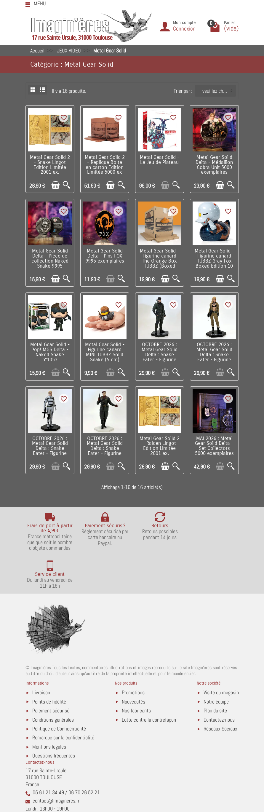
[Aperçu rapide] (67, 185)
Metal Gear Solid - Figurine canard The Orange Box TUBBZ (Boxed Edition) (159, 261)
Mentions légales (49, 709)
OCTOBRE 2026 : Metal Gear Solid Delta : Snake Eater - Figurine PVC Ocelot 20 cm (104, 448)
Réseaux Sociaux (220, 691)
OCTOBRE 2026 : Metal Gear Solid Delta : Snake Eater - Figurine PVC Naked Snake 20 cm (159, 357)
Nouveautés (133, 664)
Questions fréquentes (53, 718)
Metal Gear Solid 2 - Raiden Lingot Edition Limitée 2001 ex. (160, 446)
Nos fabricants (136, 672)
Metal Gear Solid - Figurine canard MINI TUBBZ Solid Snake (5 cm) (104, 352)
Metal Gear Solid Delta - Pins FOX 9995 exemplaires (104, 256)
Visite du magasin (221, 654)
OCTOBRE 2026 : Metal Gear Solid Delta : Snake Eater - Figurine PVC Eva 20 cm (214, 354)
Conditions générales (53, 681)
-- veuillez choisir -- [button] (217, 90)
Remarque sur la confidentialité (63, 699)
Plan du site (215, 672)
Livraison (41, 654)
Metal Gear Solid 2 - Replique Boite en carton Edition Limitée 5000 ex (105, 164)
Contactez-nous (219, 681)
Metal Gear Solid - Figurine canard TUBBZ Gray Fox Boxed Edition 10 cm (214, 261)
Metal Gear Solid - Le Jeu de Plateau (159, 159)
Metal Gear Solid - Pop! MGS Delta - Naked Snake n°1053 (50, 352)
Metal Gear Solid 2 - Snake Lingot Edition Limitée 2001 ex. (50, 164)
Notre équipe (216, 664)
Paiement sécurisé (50, 672)
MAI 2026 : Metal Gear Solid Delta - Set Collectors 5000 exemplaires (214, 446)
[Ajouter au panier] (55, 185)
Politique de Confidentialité (59, 691)
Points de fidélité (49, 664)
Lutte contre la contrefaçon (149, 681)
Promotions (133, 654)
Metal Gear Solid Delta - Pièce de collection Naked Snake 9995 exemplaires (49, 261)
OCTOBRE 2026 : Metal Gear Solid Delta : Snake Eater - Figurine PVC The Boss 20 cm (50, 451)
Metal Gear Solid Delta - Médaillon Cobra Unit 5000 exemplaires (214, 164)
